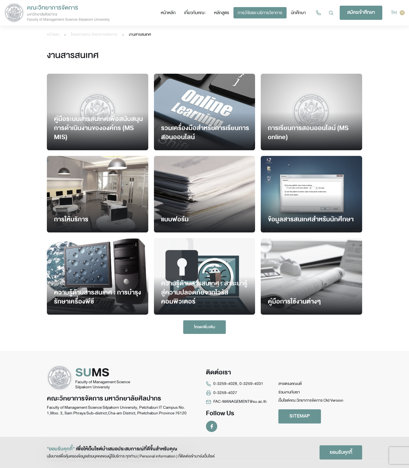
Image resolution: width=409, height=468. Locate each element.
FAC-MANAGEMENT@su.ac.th (240, 401)
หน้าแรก (53, 34)
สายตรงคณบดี (290, 383)
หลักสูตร (221, 12)
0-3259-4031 (251, 383)
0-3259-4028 (225, 383)
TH (398, 12)
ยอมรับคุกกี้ (341, 452)
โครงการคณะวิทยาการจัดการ (94, 34)
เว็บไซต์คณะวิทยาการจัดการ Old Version (310, 400)
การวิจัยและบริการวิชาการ (260, 12)
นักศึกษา (298, 12)
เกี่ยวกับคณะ (195, 12)
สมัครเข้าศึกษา (361, 12)
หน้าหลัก (168, 12)
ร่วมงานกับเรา (289, 392)
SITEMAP (299, 416)
